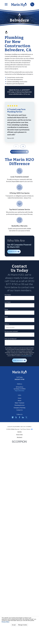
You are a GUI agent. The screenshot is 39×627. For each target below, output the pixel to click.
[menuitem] (19, 432)
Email (6, 316)
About (19, 400)
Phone (6, 309)
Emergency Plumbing (19, 407)
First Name (8, 294)
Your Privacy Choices (26, 429)
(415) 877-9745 (19, 379)
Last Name (7, 302)
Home (19, 398)
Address (7, 324)
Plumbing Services (19, 405)
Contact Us (19, 410)
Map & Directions (19, 390)
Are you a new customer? (11, 331)
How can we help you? (11, 338)
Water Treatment (19, 403)
